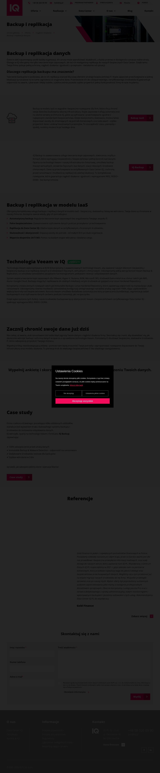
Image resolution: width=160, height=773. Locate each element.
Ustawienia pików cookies (95, 393)
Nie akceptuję (69, 393)
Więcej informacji (76, 385)
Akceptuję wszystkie (82, 401)
